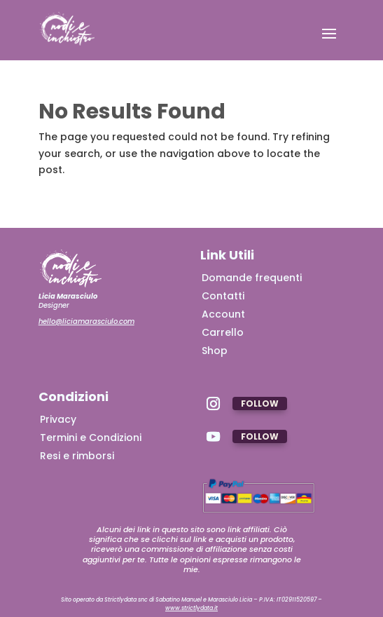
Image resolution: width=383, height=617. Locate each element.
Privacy (58, 419)
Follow (260, 403)
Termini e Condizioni (90, 437)
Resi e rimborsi (77, 456)
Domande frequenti (252, 278)
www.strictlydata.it (191, 608)
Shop (215, 351)
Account (223, 314)
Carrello (223, 332)
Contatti (223, 296)
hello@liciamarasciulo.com (86, 321)
